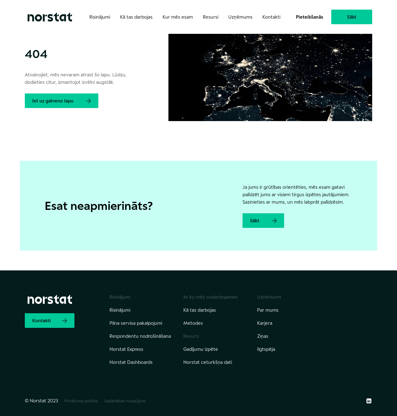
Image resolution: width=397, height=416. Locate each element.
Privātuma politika (81, 400)
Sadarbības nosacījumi (125, 400)
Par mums (268, 310)
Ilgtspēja (266, 349)
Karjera (264, 323)
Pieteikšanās (309, 17)
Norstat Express (126, 349)
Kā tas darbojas (199, 310)
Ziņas (262, 336)
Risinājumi (119, 310)
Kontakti (271, 17)
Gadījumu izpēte (200, 349)
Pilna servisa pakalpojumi (135, 323)
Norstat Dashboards (131, 362)
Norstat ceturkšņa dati (207, 362)
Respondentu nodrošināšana (140, 336)
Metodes (193, 323)
